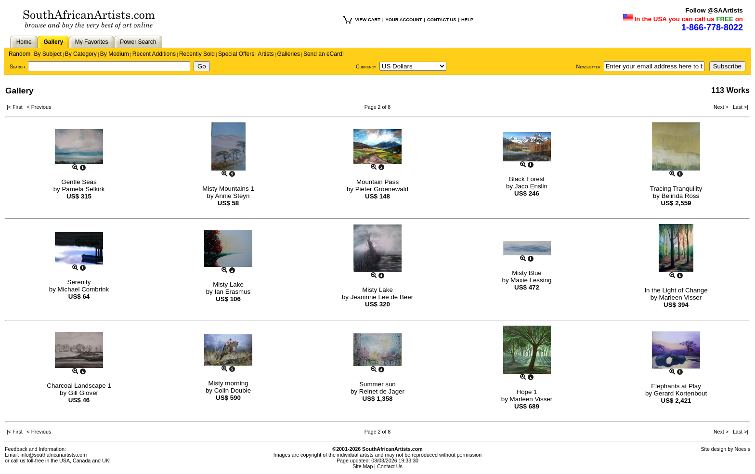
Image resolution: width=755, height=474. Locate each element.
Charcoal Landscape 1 (79, 385)
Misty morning (228, 383)
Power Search (138, 42)
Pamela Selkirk (83, 189)
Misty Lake (228, 284)
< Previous (39, 107)
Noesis (742, 449)
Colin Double (232, 390)
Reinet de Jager (381, 391)
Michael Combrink (83, 289)
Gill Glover (83, 392)
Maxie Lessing (530, 280)
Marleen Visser (680, 297)
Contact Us (390, 466)
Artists (265, 54)
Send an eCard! (323, 54)
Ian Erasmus (232, 291)
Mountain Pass (377, 181)
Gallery (53, 42)
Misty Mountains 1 (228, 188)
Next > (722, 107)
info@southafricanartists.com (54, 455)
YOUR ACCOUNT (404, 19)
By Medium (114, 54)
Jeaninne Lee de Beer (382, 297)
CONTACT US (441, 19)
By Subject (47, 54)
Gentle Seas (78, 181)
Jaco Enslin (531, 186)
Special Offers (236, 54)
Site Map (362, 466)
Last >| (739, 107)
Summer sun (377, 384)
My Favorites (91, 42)
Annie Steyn (232, 195)
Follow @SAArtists (714, 10)
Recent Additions (154, 54)
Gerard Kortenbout (680, 393)
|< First (17, 107)
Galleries (288, 54)
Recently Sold (197, 54)
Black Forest (527, 179)
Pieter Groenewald (381, 189)
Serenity (79, 282)
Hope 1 (527, 391)
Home (24, 42)
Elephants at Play (676, 386)
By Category (81, 54)
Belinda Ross (681, 195)
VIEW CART (367, 19)
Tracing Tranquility (676, 188)
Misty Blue (526, 272)
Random (19, 54)
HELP (467, 19)
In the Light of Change (675, 290)
